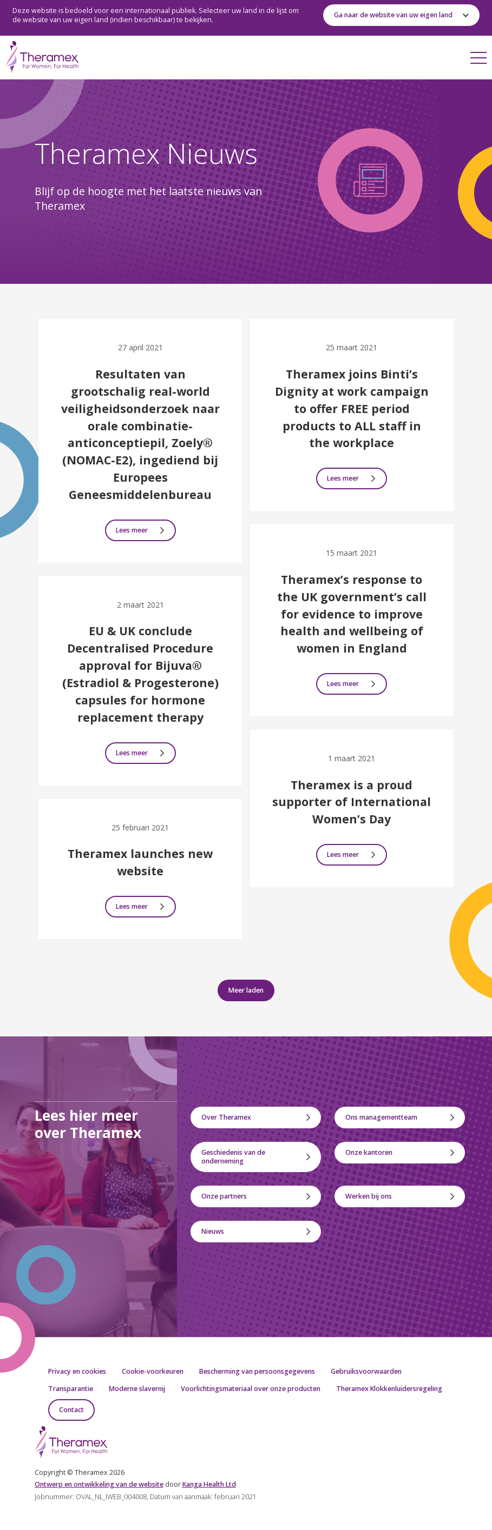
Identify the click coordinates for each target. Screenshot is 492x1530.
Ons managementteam (381, 1117)
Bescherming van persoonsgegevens (257, 1371)
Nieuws (212, 1231)
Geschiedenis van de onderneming (233, 1157)
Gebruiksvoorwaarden (366, 1371)
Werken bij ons (368, 1196)
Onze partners (224, 1196)
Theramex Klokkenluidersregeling (389, 1388)
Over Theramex (226, 1117)
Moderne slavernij (137, 1388)
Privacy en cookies (77, 1371)
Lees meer (132, 530)
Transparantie (70, 1388)
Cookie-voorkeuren (152, 1371)
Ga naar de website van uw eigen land (393, 14)
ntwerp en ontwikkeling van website (99, 1484)
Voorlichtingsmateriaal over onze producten (250, 1388)
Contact (71, 1409)
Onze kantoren (368, 1152)
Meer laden (246, 990)
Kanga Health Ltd (209, 1484)
